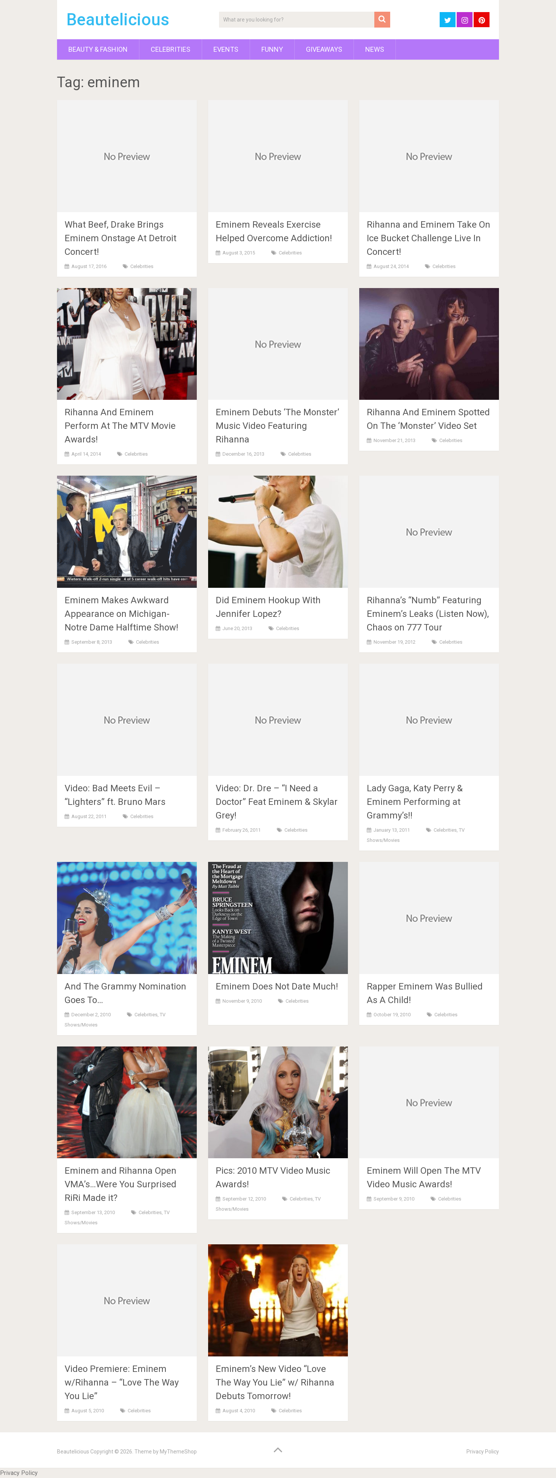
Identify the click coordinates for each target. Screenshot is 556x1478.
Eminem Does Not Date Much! (277, 986)
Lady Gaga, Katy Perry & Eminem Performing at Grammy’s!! (415, 802)
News (374, 49)
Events (225, 49)
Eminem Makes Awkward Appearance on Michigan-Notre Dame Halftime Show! (121, 614)
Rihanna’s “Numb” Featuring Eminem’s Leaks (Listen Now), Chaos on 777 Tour (428, 614)
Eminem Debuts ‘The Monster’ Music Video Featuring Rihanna (277, 426)
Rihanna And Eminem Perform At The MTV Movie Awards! (120, 426)
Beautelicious (117, 19)
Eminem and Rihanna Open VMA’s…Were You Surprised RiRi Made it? (120, 1184)
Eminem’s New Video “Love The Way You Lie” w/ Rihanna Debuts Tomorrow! (275, 1382)
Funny (272, 49)
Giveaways (324, 49)
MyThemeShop (178, 1452)
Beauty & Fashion (98, 49)
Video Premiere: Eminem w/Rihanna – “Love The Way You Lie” (122, 1382)
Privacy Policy (482, 1452)
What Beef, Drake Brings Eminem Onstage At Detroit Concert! (120, 238)
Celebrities (170, 49)
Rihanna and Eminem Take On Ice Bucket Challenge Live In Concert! (428, 238)
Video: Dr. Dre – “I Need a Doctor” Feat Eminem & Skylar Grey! (277, 802)
